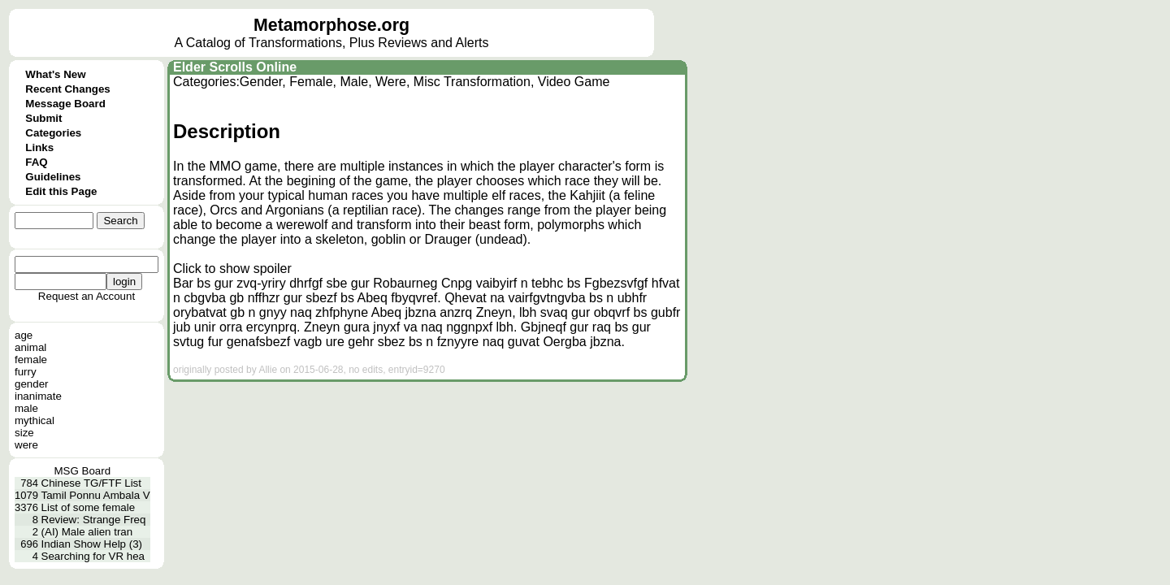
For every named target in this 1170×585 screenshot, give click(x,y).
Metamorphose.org (332, 25)
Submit (43, 118)
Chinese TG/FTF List (91, 483)
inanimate (38, 396)
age (23, 335)
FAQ (36, 162)
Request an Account (86, 296)
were (26, 445)
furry (26, 372)
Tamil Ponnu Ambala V (95, 495)
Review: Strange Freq (93, 520)
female (31, 359)
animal (30, 347)
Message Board (65, 104)
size (24, 433)
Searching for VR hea (93, 556)
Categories (53, 133)
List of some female (88, 507)
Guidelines (52, 177)
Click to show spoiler (232, 268)
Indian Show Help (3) (91, 544)
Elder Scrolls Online (235, 67)
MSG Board (82, 471)
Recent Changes (67, 89)
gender (32, 384)
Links (39, 147)
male (26, 408)
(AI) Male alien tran (87, 532)
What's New (55, 74)
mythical (34, 420)
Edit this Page (61, 191)
